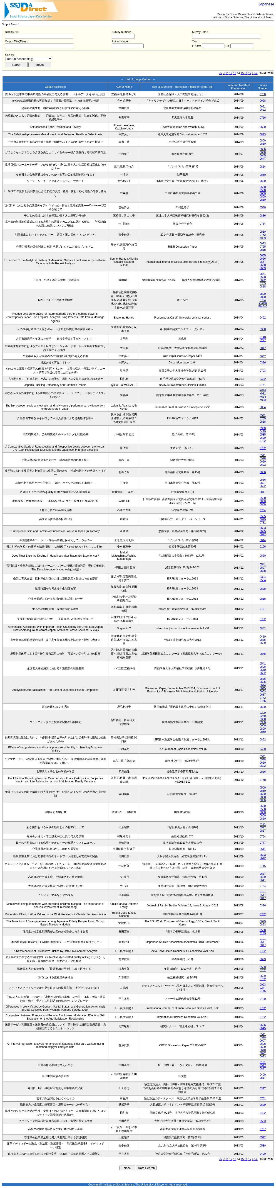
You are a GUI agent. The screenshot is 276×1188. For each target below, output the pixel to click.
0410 (263, 431)
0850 (263, 143)
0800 (263, 140)
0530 (263, 181)
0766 (263, 701)
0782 (263, 441)
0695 (263, 531)
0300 (263, 329)
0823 (263, 134)
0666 (263, 258)
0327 (263, 1088)
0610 (263, 461)
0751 (263, 385)
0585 (263, 678)
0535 (263, 434)
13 (234, 73)
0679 (263, 921)
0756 (263, 117)
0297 (263, 340)
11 (227, 73)
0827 (263, 534)
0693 (263, 243)
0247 (263, 987)
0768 (263, 94)
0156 (263, 546)
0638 (263, 152)
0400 (263, 749)
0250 (263, 716)
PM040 (262, 306)
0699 (263, 959)
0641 (263, 880)
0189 (263, 933)
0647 (263, 158)
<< (220, 73)
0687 (263, 694)
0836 (263, 215)
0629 (263, 437)
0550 (263, 190)
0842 (263, 628)
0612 (263, 858)
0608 (263, 1043)
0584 (263, 580)
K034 (262, 396)
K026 (262, 390)
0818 (263, 249)
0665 (263, 255)
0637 (263, 873)
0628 (263, 588)
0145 (263, 866)
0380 (263, 428)
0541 (263, 273)
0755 (263, 246)
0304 (263, 577)
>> (256, 73)
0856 (263, 472)
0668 (263, 265)
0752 (263, 234)
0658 (263, 100)
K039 (262, 238)
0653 (263, 691)
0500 (263, 187)
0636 (263, 149)
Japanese (266, 4)
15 (242, 73)
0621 (263, 106)
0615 (263, 688)
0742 (263, 697)
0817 (263, 348)
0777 (263, 842)
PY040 (263, 303)
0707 (263, 609)
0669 (263, 268)
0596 (263, 682)
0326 (263, 362)
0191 (263, 824)
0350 (263, 722)
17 (249, 73)
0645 (263, 155)
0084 (263, 407)
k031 (263, 393)
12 (230, 73)
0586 (263, 479)
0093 (263, 984)
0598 (263, 277)
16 (245, 73)
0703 (263, 370)
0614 (263, 685)
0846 (263, 653)
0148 (263, 337)
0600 (263, 127)
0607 (263, 1040)
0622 (263, 109)
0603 (263, 528)
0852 (263, 739)
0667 (263, 261)
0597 (263, 482)
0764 (263, 223)
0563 (263, 1121)
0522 (263, 1137)
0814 (263, 166)
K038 (262, 400)
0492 (263, 317)
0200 (263, 712)
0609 (263, 1047)
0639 (263, 877)
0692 (263, 280)
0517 (263, 827)
